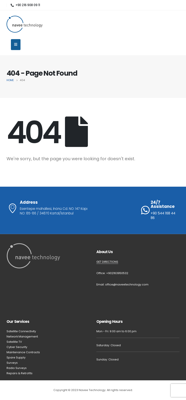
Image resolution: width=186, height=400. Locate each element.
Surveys (12, 363)
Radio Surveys (17, 368)
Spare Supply (16, 357)
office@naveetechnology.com (126, 284)
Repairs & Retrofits (20, 373)
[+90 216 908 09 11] (25, 5)
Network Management (22, 336)
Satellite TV (14, 342)
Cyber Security (17, 347)
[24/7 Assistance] (160, 210)
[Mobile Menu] (15, 44)
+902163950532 (117, 273)
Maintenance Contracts (23, 352)
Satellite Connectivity (21, 331)
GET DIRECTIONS (107, 262)
